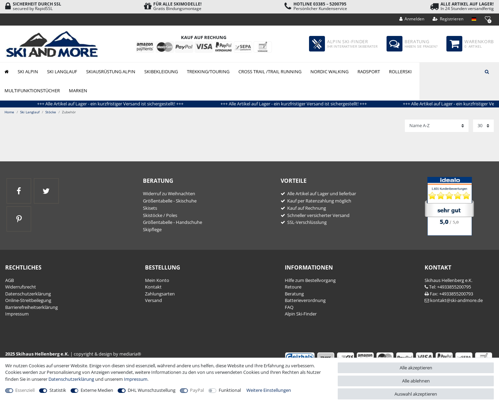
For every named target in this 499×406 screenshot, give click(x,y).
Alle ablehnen (416, 381)
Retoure (293, 287)
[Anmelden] (412, 19)
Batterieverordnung (305, 300)
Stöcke (50, 112)
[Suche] (487, 71)
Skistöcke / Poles (160, 215)
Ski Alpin (28, 71)
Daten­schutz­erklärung (28, 294)
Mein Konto (157, 280)
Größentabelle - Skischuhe (170, 201)
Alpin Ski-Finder (301, 314)
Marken (78, 90)
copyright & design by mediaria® (107, 354)
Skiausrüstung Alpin (110, 71)
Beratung (294, 294)
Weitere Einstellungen (268, 390)
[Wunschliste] (487, 18)
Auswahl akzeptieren (415, 394)
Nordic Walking (329, 71)
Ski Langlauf (62, 71)
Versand (153, 300)
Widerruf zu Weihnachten (169, 193)
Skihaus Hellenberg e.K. (448, 280)
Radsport (368, 71)
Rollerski (400, 71)
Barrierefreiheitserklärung (31, 307)
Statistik (57, 390)
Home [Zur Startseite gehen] (9, 112)
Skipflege (152, 229)
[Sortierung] (437, 126)
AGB (9, 280)
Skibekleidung (161, 71)
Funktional (230, 390)
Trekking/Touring (208, 71)
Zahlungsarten (160, 294)
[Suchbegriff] (459, 71)
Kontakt (153, 287)
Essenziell (25, 390)
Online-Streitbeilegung (28, 300)
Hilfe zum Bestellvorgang (310, 280)
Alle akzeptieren (416, 368)
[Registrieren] (448, 19)
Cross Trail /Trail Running (269, 71)
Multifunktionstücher (32, 90)
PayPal (197, 390)
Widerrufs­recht (20, 287)
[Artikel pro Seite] (483, 126)
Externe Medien (97, 390)
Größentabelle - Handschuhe (172, 222)
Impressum (17, 314)
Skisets (150, 208)
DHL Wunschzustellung (151, 390)
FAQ (289, 307)
